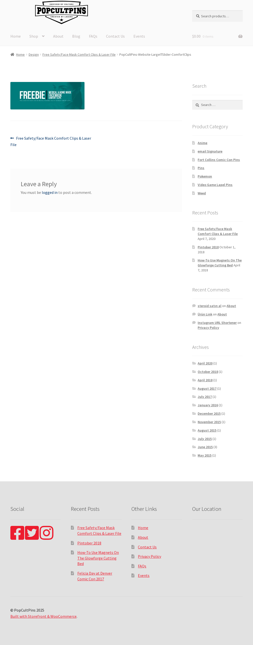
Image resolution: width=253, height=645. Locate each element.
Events (139, 36)
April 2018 (205, 380)
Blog (76, 36)
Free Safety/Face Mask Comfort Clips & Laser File (79, 54)
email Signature (210, 151)
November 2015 (209, 422)
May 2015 (204, 455)
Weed (202, 193)
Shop (33, 36)
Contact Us (115, 36)
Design (34, 54)
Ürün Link (205, 314)
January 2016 (208, 405)
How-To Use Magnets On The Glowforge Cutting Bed (220, 262)
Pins (201, 168)
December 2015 (209, 413)
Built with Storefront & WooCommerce (43, 616)
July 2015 (205, 439)
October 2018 (208, 371)
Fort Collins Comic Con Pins (219, 159)
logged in (50, 192)
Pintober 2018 (208, 247)
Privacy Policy (208, 327)
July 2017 (205, 396)
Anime (202, 143)
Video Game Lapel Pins (215, 184)
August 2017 (207, 388)
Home (15, 36)
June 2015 (205, 447)
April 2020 (205, 363)
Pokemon (205, 176)
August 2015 (207, 430)
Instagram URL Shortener (217, 322)
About (58, 36)
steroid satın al (209, 306)
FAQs (93, 36)
